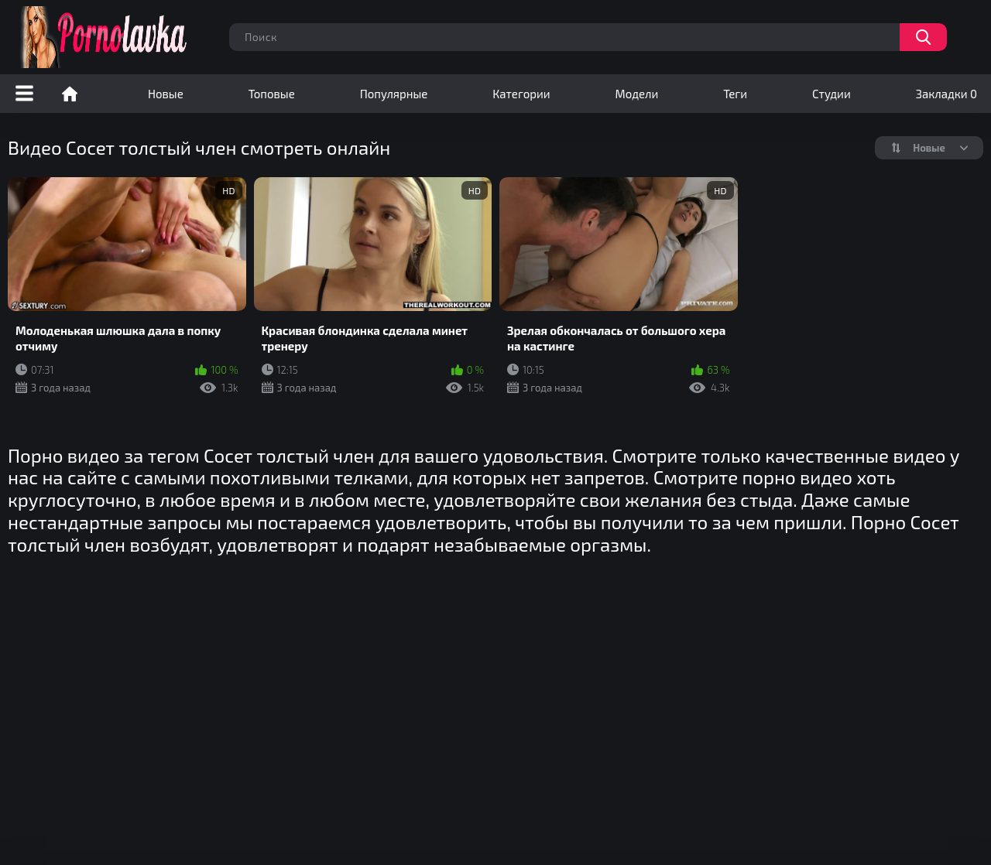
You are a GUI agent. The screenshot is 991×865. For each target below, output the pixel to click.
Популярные (394, 94)
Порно (69, 93)
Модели (637, 94)
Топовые (272, 94)
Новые (165, 94)
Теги (735, 94)
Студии (831, 94)
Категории (521, 94)
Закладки (946, 94)
